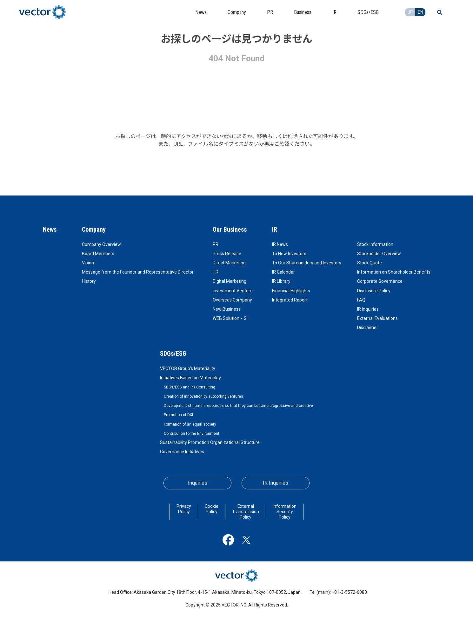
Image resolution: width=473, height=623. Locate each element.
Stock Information (375, 244)
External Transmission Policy (245, 512)
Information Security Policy (284, 512)
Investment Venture (233, 290)
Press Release (227, 253)
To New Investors (289, 253)
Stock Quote (369, 262)
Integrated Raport (290, 299)
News (50, 229)
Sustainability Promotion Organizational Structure (210, 442)
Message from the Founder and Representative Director (138, 272)
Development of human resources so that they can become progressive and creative (238, 405)
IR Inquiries (368, 309)
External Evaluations (377, 318)
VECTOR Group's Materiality (187, 368)
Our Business (230, 229)
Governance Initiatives (182, 451)
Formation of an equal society (190, 424)
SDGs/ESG (173, 353)
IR (274, 229)
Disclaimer (367, 327)
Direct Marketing (229, 262)
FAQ (361, 299)
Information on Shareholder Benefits (393, 272)
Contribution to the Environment (191, 433)
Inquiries (197, 483)
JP (410, 12)
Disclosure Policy (373, 290)
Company (94, 229)
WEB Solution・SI (230, 318)
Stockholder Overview (379, 253)
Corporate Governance (380, 281)
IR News (280, 244)
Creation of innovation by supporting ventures (203, 396)
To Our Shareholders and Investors (306, 262)
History (89, 281)
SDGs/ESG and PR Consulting (189, 387)
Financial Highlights (291, 290)
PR (215, 244)
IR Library (281, 281)
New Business (227, 309)
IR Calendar (283, 272)
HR (215, 272)
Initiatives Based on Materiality (190, 377)
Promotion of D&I (178, 415)
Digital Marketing (229, 281)
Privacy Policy (184, 509)
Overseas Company (232, 299)
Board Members (98, 253)
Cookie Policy (211, 509)
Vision (88, 262)
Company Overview (101, 244)
